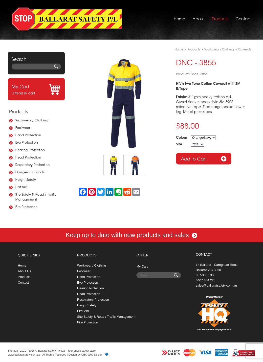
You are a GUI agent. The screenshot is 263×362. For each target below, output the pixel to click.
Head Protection (28, 157)
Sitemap (13, 350)
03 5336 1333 (206, 275)
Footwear (22, 127)
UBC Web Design (92, 354)
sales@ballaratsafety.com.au (216, 285)
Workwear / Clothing (31, 120)
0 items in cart (36, 89)
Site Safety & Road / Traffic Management (36, 197)
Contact (243, 19)
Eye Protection (26, 142)
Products (220, 19)
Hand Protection (28, 135)
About (198, 19)
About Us (24, 271)
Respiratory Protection (32, 164)
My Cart (142, 266)
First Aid (21, 186)
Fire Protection (26, 206)
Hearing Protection (30, 149)
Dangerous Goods (29, 172)
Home (179, 19)
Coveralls (244, 49)
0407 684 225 (206, 280)
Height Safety (25, 179)
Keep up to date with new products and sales (131, 234)
